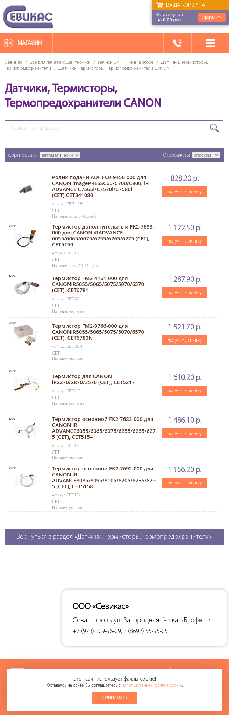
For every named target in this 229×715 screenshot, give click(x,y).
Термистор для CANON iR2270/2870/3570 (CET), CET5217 (93, 379)
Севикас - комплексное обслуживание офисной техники (28, 17)
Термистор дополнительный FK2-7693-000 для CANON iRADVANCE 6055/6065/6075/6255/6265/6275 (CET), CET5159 (103, 235)
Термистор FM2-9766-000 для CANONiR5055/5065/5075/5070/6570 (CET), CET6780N (98, 331)
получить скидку (184, 191)
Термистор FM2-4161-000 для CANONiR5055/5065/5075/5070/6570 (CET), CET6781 (98, 283)
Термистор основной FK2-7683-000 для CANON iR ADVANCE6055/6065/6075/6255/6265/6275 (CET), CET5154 (104, 427)
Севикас (13, 62)
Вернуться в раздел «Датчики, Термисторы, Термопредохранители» (114, 536)
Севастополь (92, 620)
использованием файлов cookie (152, 685)
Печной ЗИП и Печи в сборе (125, 62)
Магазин (29, 43)
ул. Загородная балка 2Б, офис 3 (162, 620)
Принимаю (115, 698)
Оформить (211, 17)
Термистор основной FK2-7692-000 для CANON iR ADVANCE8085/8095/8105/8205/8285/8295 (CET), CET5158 (104, 477)
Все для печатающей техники (60, 62)
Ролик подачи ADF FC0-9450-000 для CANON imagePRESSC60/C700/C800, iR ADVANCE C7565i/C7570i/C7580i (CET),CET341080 (100, 185)
